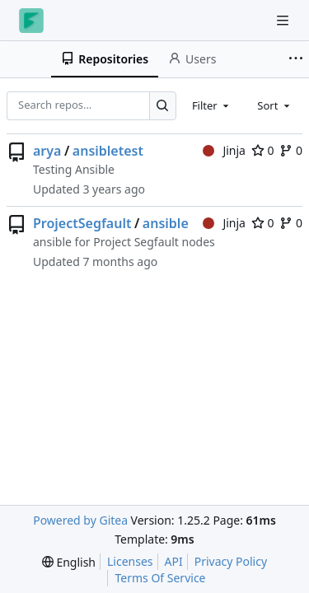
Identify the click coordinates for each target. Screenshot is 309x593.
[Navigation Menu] (284, 20)
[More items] (296, 59)
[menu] (69, 562)
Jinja (224, 150)
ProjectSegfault (82, 223)
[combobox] (211, 105)
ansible (166, 223)
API (174, 561)
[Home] (31, 20)
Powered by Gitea (80, 520)
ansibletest (108, 150)
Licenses (130, 561)
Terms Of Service (160, 578)
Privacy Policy (230, 561)
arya (47, 150)
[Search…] (162, 105)
